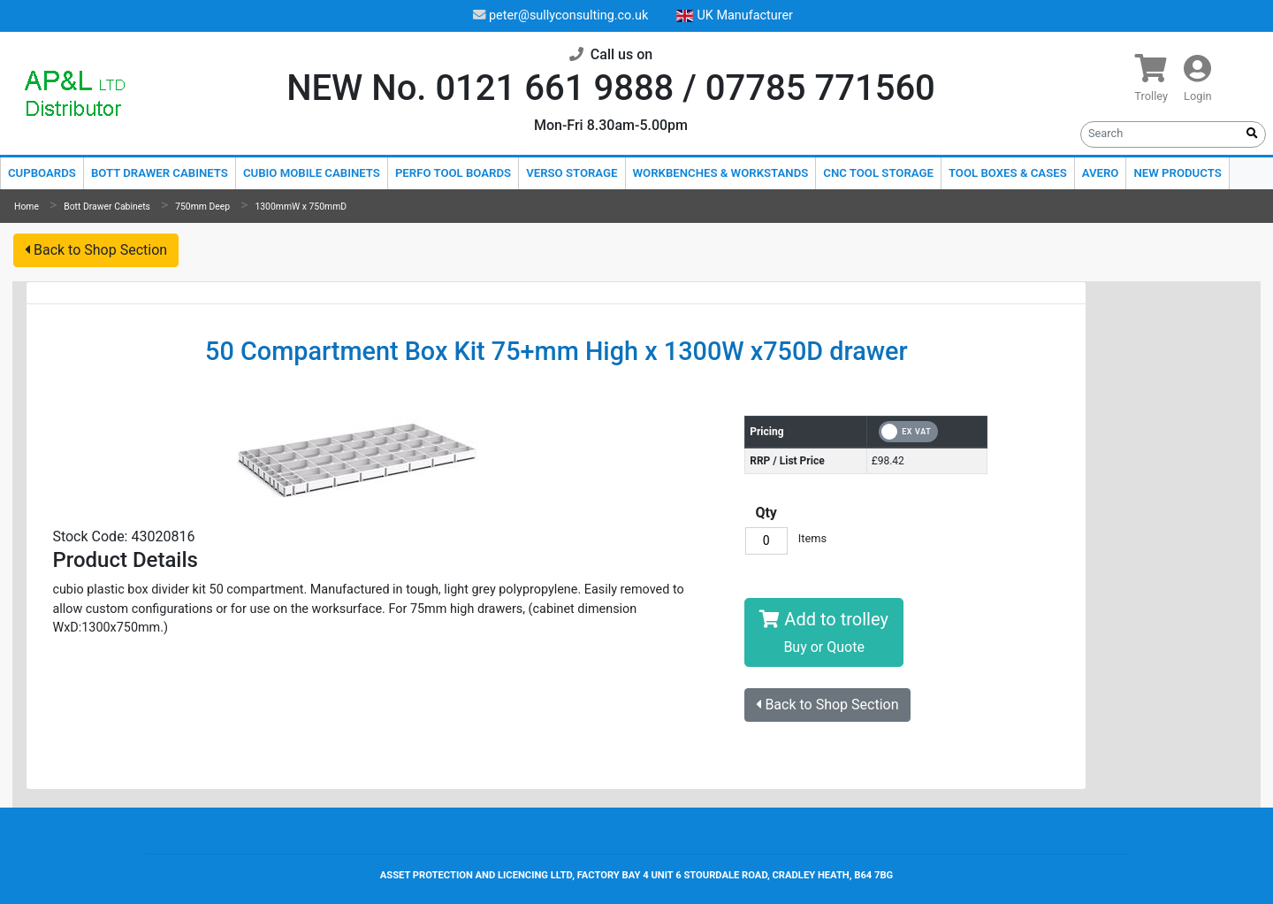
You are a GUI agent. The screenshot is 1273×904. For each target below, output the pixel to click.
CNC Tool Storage (878, 173)
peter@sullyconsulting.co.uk (560, 15)
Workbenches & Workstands (721, 173)
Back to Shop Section (96, 249)
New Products (1177, 173)
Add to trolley (823, 632)
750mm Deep (202, 206)
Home (26, 206)
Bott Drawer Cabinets (159, 173)
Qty (766, 512)
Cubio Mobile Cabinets (311, 173)
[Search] (1160, 132)
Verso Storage (571, 173)
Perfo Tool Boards (453, 173)
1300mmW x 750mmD (301, 206)
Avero (1100, 173)
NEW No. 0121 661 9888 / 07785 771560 (610, 88)
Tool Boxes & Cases (1008, 173)
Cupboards (42, 173)
